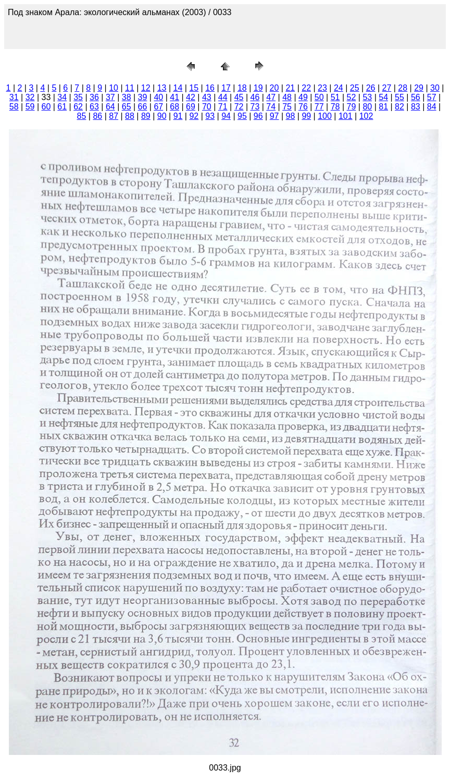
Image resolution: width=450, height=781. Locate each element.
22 (306, 87)
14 (178, 87)
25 (354, 87)
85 (81, 116)
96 (258, 116)
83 (415, 106)
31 (14, 97)
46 (254, 97)
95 (242, 116)
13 (162, 87)
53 (367, 97)
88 (129, 116)
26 (371, 87)
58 (14, 106)
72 (239, 106)
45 (239, 97)
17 (226, 87)
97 (274, 116)
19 (258, 87)
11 (129, 87)
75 (287, 106)
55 (399, 97)
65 (126, 106)
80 (367, 106)
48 (287, 97)
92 (193, 116)
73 (254, 106)
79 (351, 106)
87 (113, 116)
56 (415, 97)
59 (30, 106)
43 (206, 97)
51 (335, 97)
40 (158, 97)
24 (338, 87)
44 (223, 97)
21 (290, 87)
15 (193, 87)
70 (206, 106)
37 (110, 97)
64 (110, 106)
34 (62, 97)
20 (274, 87)
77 (319, 106)
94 (226, 116)
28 (402, 87)
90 (162, 116)
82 (399, 106)
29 (418, 87)
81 (383, 106)
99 (306, 116)
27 (386, 87)
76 (303, 106)
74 (271, 106)
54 (383, 97)
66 (142, 106)
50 (319, 97)
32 (30, 97)
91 (178, 116)
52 (351, 97)
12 (146, 87)
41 (174, 97)
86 (97, 116)
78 (335, 106)
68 (174, 106)
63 (94, 106)
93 (210, 116)
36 (94, 97)
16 (210, 87)
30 (435, 87)
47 (271, 97)
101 (346, 116)
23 (322, 87)
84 (431, 106)
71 (223, 106)
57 (431, 97)
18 (242, 87)
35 (78, 97)
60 (46, 106)
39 (142, 97)
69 (190, 106)
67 (158, 106)
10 (113, 87)
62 (78, 106)
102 (366, 116)
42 (190, 97)
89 (146, 116)
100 (325, 116)
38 (126, 97)
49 (303, 97)
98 (290, 116)
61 (62, 106)
